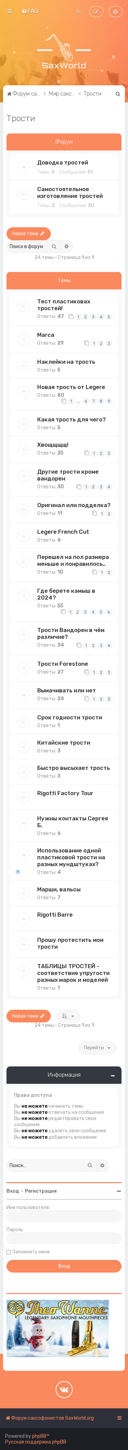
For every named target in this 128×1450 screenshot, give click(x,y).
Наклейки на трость (66, 361)
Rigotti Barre (55, 914)
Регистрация (41, 1191)
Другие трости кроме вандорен (68, 475)
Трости (20, 118)
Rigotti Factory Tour (65, 793)
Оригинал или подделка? (74, 505)
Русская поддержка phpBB (35, 1442)
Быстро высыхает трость (73, 767)
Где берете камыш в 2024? (66, 594)
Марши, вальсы (59, 889)
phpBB (39, 1436)
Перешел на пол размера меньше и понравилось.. (73, 560)
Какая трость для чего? (71, 419)
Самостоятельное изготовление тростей (70, 192)
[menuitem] (30, 11)
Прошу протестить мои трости (70, 943)
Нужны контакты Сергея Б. (72, 822)
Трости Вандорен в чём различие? (70, 633)
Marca (45, 334)
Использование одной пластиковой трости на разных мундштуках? (71, 857)
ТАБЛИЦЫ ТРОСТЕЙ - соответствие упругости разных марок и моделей (73, 973)
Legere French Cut (63, 531)
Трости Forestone (62, 663)
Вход (12, 1191)
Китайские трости (63, 742)
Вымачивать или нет (66, 690)
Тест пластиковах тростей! (63, 305)
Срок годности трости (69, 717)
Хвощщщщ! (52, 444)
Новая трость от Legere (71, 387)
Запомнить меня (31, 1252)
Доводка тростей (62, 162)
